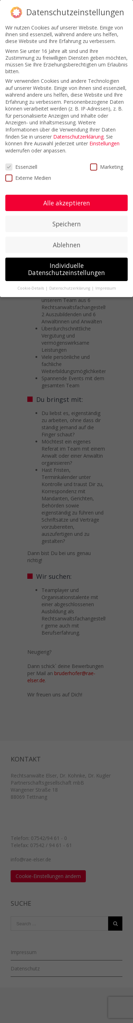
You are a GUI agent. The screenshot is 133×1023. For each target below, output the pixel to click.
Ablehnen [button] (67, 245)
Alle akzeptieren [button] (66, 203)
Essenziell (21, 166)
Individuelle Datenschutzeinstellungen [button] (66, 269)
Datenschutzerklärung (78, 136)
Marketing (106, 166)
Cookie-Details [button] (31, 288)
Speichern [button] (66, 224)
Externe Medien (28, 177)
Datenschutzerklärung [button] (70, 288)
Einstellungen (104, 143)
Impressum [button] (105, 288)
